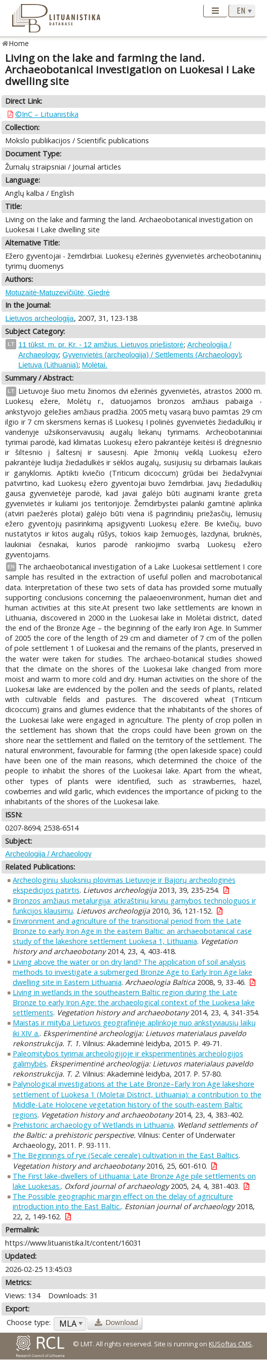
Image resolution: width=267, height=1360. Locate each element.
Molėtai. (94, 365)
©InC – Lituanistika (47, 114)
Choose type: (29, 1322)
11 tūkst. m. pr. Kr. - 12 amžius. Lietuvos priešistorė (100, 345)
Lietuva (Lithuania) (48, 365)
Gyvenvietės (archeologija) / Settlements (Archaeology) (151, 355)
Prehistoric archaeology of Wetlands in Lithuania (93, 1125)
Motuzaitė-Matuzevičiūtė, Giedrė (57, 293)
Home (19, 43)
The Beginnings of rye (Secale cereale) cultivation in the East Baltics (126, 1155)
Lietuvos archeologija (39, 318)
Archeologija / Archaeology (48, 854)
